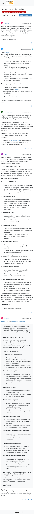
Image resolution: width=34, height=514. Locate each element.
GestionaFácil (8, 49)
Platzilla (17, 89)
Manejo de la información (18, 321)
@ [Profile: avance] (3, 321)
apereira (7, 23)
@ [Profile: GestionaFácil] (15, 140)
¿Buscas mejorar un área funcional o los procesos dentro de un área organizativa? (14, 12)
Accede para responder (25, 15)
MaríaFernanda (8, 112)
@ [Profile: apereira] (7, 52)
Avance (6, 154)
